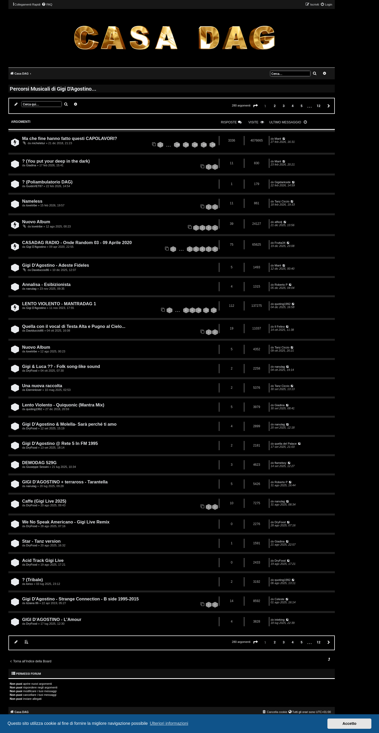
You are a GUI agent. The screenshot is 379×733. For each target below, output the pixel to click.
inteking (280, 619)
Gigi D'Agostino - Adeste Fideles (55, 265)
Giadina (31, 165)
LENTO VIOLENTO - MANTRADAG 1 (59, 303)
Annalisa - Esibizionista (46, 284)
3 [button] (284, 105)
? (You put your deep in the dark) (56, 161)
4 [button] (292, 105)
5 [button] (301, 105)
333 (205, 144)
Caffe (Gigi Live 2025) (44, 501)
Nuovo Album (36, 221)
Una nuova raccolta (42, 385)
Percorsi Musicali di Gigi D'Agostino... (53, 88)
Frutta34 (280, 242)
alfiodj (278, 222)
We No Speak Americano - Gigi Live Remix (65, 522)
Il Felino (280, 326)
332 (196, 144)
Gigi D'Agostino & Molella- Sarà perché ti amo (69, 424)
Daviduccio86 (40, 269)
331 (187, 144)
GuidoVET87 (34, 186)
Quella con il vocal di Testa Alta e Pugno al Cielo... (73, 326)
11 (206, 310)
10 (199, 310)
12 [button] (318, 105)
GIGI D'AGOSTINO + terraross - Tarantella (65, 481)
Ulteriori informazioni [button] (169, 723)
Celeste (279, 599)
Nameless (32, 201)
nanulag (31, 288)
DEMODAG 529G (39, 462)
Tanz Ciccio (282, 201)
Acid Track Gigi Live (43, 560)
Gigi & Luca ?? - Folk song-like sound (61, 366)
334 (214, 144)
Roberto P (281, 284)
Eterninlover (34, 389)
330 (178, 144)
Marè (278, 138)
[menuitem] (47, 4)
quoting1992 (283, 303)
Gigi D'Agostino (36, 246)
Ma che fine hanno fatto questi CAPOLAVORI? (69, 138)
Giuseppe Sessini (37, 466)
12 (214, 310)
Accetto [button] (349, 723)
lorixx (29, 583)
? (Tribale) (32, 579)
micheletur (38, 143)
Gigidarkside (283, 182)
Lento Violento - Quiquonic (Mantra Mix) (63, 404)
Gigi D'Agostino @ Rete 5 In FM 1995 (60, 443)
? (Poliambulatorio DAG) (47, 181)
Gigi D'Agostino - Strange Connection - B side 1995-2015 (80, 598)
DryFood (31, 370)
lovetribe (31, 205)
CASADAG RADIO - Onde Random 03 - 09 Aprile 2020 (77, 242)
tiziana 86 (32, 603)
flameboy (280, 462)
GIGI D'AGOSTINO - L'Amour (51, 619)
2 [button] (275, 105)
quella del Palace (286, 443)
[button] (255, 106)
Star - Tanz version (41, 541)
